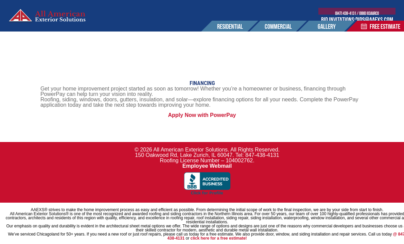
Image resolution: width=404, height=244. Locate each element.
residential (230, 31)
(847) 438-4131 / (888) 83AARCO (360, 13)
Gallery (327, 31)
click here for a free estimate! (218, 238)
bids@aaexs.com (377, 20)
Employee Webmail (207, 166)
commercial (278, 31)
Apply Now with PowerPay (202, 115)
